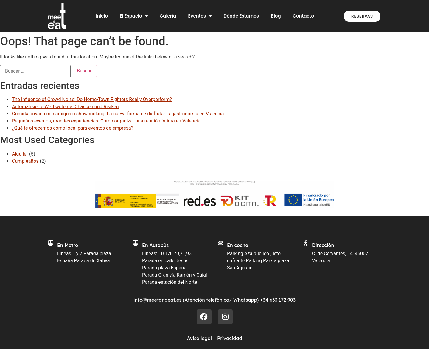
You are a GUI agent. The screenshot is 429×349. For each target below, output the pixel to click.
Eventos (200, 16)
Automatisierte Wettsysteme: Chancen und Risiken (65, 106)
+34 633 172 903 (278, 300)
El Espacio (134, 16)
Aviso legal (199, 338)
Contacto (303, 16)
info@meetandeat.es (157, 300)
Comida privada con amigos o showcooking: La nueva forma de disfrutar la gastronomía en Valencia (118, 114)
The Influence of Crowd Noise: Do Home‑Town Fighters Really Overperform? (92, 99)
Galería (168, 16)
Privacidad (229, 338)
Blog (276, 16)
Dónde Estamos (241, 16)
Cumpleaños (25, 161)
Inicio (102, 16)
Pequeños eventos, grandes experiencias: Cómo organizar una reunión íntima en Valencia (106, 121)
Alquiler (20, 154)
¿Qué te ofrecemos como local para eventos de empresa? (72, 128)
